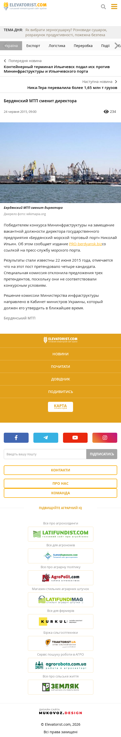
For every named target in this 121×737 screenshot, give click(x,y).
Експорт (33, 45)
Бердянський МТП (19, 318)
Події (105, 45)
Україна (11, 45)
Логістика (57, 45)
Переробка (83, 45)
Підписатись (102, 454)
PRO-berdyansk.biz (85, 243)
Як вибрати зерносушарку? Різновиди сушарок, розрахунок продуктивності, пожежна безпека (66, 32)
